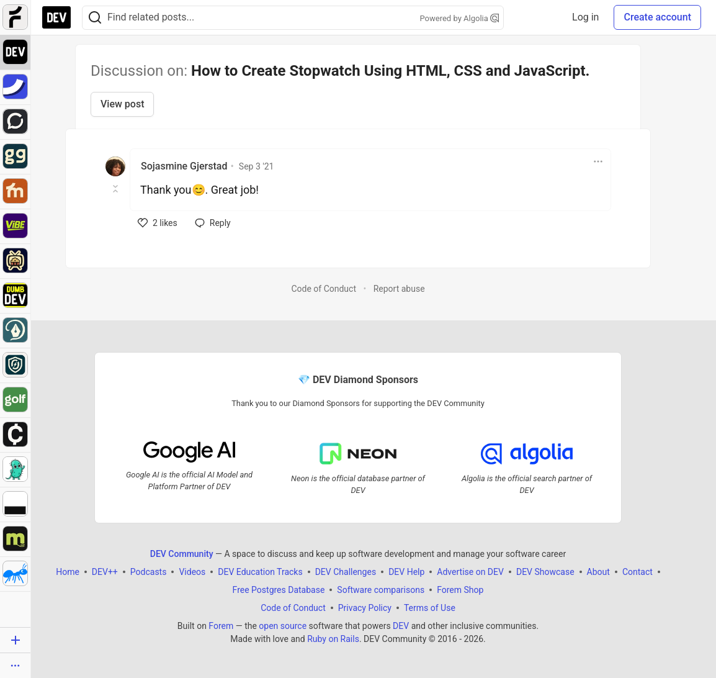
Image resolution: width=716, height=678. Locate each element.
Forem (220, 626)
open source (283, 626)
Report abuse (399, 289)
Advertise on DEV (470, 572)
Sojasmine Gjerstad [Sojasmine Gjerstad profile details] (184, 166)
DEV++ (105, 572)
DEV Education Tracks (260, 572)
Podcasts (148, 572)
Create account (657, 17)
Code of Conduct (323, 289)
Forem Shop (460, 590)
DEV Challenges (345, 572)
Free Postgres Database (279, 590)
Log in (585, 17)
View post (122, 104)
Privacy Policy (365, 608)
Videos (192, 572)
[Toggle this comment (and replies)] (116, 189)
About (598, 572)
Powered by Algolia (459, 18)
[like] (157, 223)
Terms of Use (429, 608)
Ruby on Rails (333, 639)
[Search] (95, 17)
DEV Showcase (545, 572)
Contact (637, 572)
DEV (401, 626)
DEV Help (406, 572)
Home (67, 572)
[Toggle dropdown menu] (598, 161)
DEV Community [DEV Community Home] (181, 554)
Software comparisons (380, 590)
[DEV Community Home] (56, 17)
